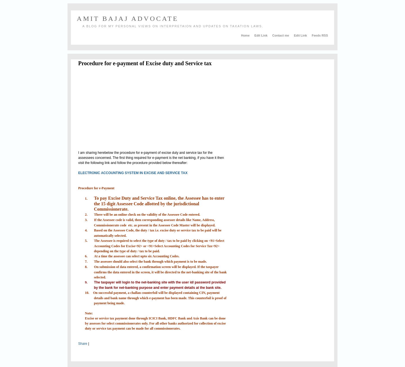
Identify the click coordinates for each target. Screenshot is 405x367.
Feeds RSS (320, 35)
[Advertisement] (125, 109)
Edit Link (262, 35)
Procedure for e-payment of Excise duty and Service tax (145, 63)
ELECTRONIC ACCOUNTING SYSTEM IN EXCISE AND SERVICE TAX (133, 173)
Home (246, 35)
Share (82, 344)
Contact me (281, 35)
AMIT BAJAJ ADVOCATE (127, 18)
